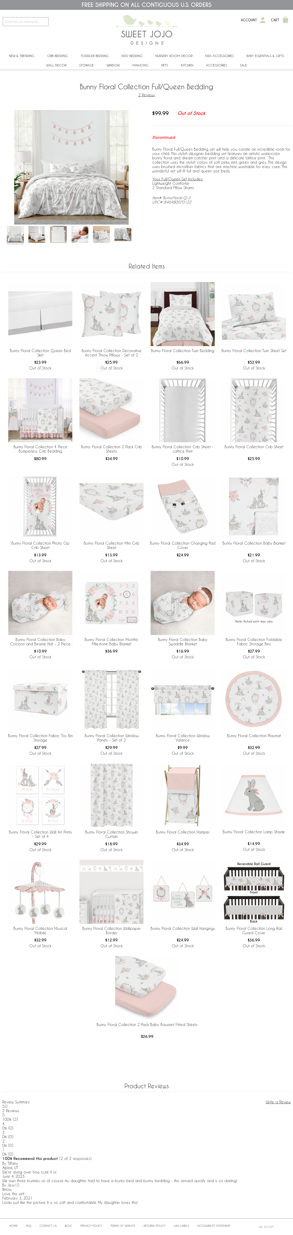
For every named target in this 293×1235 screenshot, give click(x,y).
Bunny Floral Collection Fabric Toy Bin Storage (40, 737)
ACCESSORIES (216, 65)
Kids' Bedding (132, 56)
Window (113, 65)
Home (13, 1225)
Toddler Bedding (95, 56)
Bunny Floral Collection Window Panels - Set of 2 (111, 737)
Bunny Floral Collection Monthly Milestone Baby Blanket (111, 641)
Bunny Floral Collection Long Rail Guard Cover (254, 930)
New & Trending (21, 56)
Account (249, 20)
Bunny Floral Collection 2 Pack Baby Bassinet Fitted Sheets (147, 1024)
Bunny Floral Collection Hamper (183, 832)
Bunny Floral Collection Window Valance (183, 737)
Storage (86, 65)
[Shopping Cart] (285, 20)
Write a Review (278, 1102)
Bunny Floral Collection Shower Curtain (111, 834)
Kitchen (187, 65)
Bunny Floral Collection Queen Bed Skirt (40, 352)
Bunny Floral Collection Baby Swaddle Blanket (183, 641)
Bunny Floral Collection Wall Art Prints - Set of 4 (40, 834)
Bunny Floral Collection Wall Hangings (183, 928)
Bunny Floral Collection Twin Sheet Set (254, 350)
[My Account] (262, 20)
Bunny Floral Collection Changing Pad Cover (182, 545)
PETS (164, 65)
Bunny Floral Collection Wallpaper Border (111, 930)
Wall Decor (56, 65)
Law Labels (181, 1225)
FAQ (28, 1225)
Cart (275, 20)
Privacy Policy (91, 1225)
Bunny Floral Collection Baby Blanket (253, 543)
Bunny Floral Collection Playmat (254, 735)
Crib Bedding (57, 56)
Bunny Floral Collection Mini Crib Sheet (111, 545)
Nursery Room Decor (174, 56)
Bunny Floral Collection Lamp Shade (254, 832)
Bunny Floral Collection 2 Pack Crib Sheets (111, 449)
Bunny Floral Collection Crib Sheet (254, 447)
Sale (243, 65)
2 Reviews (146, 95)
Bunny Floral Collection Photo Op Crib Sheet (40, 545)
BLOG (68, 1225)
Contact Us (48, 1225)
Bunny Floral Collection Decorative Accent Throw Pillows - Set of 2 (111, 352)
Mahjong (141, 65)
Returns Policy (154, 1225)
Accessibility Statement (213, 1225)
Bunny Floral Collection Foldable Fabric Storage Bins (254, 641)
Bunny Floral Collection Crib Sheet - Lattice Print (183, 449)
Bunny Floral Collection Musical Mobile (40, 930)
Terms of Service (123, 1225)
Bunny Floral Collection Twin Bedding (182, 350)
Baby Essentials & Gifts (265, 56)
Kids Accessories (219, 56)
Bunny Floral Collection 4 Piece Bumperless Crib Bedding (40, 449)
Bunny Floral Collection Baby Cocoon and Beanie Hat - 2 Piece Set (40, 641)
